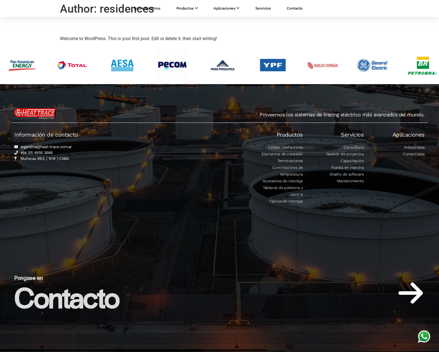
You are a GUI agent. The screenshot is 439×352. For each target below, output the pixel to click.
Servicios (263, 10)
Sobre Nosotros (147, 10)
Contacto (295, 10)
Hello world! (83, 25)
